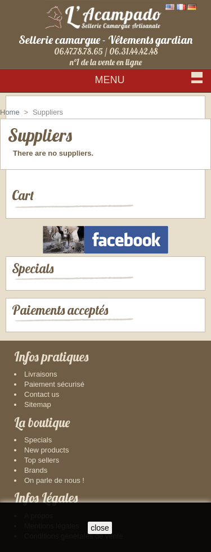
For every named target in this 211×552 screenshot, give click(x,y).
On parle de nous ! (54, 480)
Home (10, 112)
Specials (32, 268)
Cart (23, 195)
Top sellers (41, 460)
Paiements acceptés (60, 310)
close (100, 527)
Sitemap (37, 404)
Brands (35, 470)
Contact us (41, 394)
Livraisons (40, 374)
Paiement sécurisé (54, 384)
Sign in (188, 101)
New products (46, 450)
